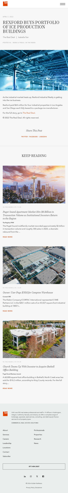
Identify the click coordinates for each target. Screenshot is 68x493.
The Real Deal (29, 113)
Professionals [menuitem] (39, 430)
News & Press (18, 42)
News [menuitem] (36, 443)
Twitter (24, 136)
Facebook (33, 136)
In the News (30, 42)
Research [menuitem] (37, 439)
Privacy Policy (30, 487)
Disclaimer (38, 487)
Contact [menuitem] (6, 452)
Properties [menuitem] (38, 435)
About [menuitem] (5, 430)
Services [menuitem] (6, 435)
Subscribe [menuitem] (6, 456)
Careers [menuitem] (6, 439)
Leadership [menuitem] (7, 443)
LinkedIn (43, 136)
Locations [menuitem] (6, 448)
